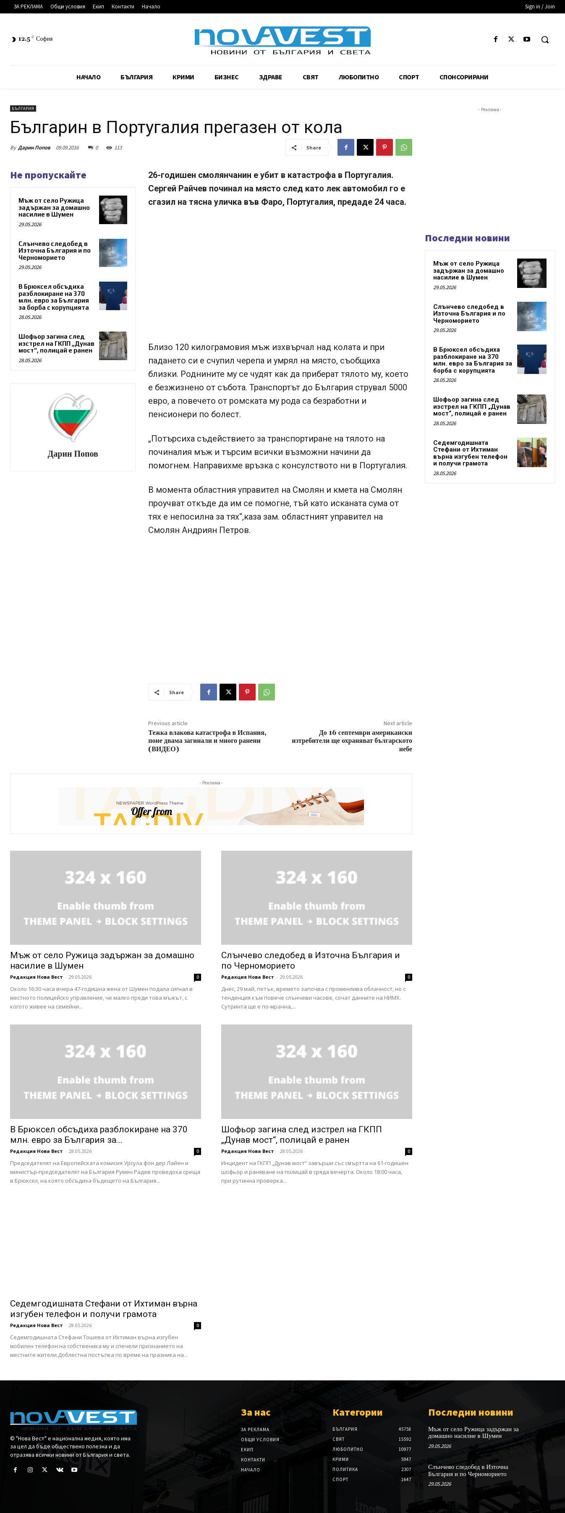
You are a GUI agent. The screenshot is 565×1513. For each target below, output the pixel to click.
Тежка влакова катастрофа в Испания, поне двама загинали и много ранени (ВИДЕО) (207, 741)
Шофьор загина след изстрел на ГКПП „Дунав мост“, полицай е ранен (56, 343)
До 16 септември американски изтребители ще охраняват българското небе (352, 741)
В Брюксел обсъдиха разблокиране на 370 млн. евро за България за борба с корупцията (53, 297)
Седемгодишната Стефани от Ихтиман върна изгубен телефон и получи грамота (103, 1309)
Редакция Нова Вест (36, 977)
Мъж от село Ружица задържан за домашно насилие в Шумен (54, 207)
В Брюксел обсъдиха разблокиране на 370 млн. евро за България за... (99, 1134)
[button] (545, 39)
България (23, 108)
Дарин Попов (34, 147)
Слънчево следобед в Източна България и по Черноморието (54, 250)
